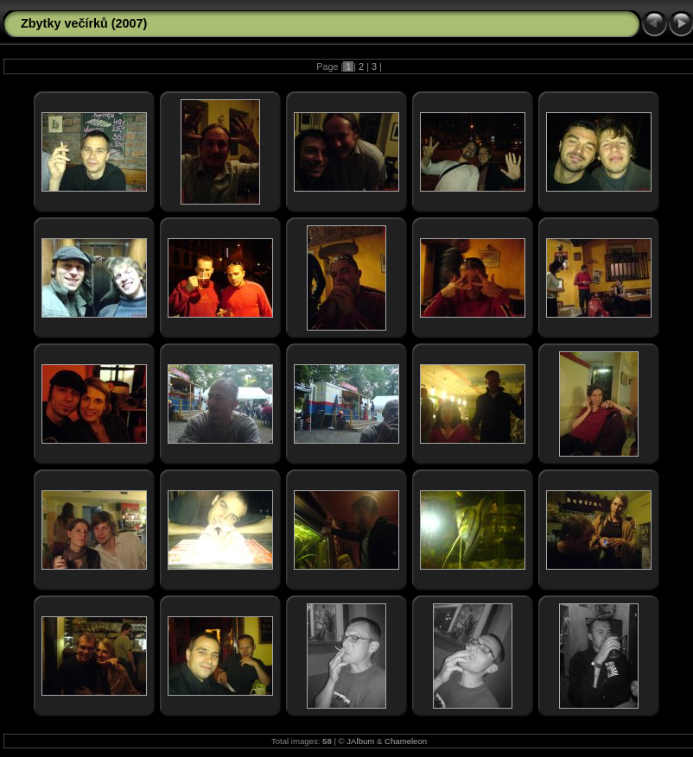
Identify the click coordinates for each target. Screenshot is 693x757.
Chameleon (406, 741)
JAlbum (360, 741)
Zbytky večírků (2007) (84, 23)
